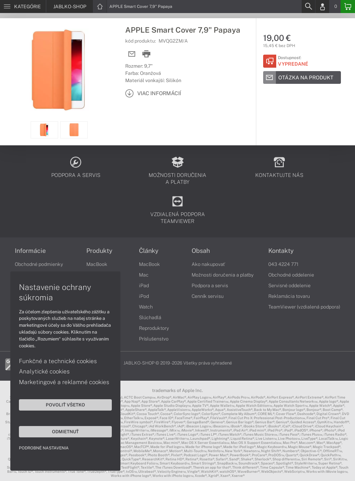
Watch (146, 307)
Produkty (99, 251)
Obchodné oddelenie (291, 275)
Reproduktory (154, 328)
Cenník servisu (208, 296)
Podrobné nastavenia (44, 448)
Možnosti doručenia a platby (223, 275)
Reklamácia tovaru (289, 296)
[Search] (308, 6)
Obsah (201, 251)
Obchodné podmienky (39, 264)
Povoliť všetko (65, 404)
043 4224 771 (283, 264)
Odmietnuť (65, 431)
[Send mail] (132, 54)
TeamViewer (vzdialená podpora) (304, 307)
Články (149, 251)
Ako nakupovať (208, 264)
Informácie (30, 251)
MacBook (96, 264)
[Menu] (23, 6)
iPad (144, 285)
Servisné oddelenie (289, 285)
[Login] (322, 6)
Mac (144, 275)
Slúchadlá (150, 317)
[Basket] (348, 6)
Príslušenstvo (154, 339)
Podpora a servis (210, 285)
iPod (144, 296)
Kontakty (281, 251)
